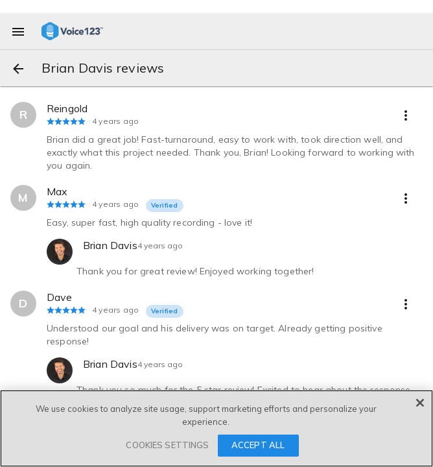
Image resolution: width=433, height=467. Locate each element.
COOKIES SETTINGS (167, 445)
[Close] (420, 402)
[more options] (406, 115)
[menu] (18, 31)
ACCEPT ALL (258, 445)
